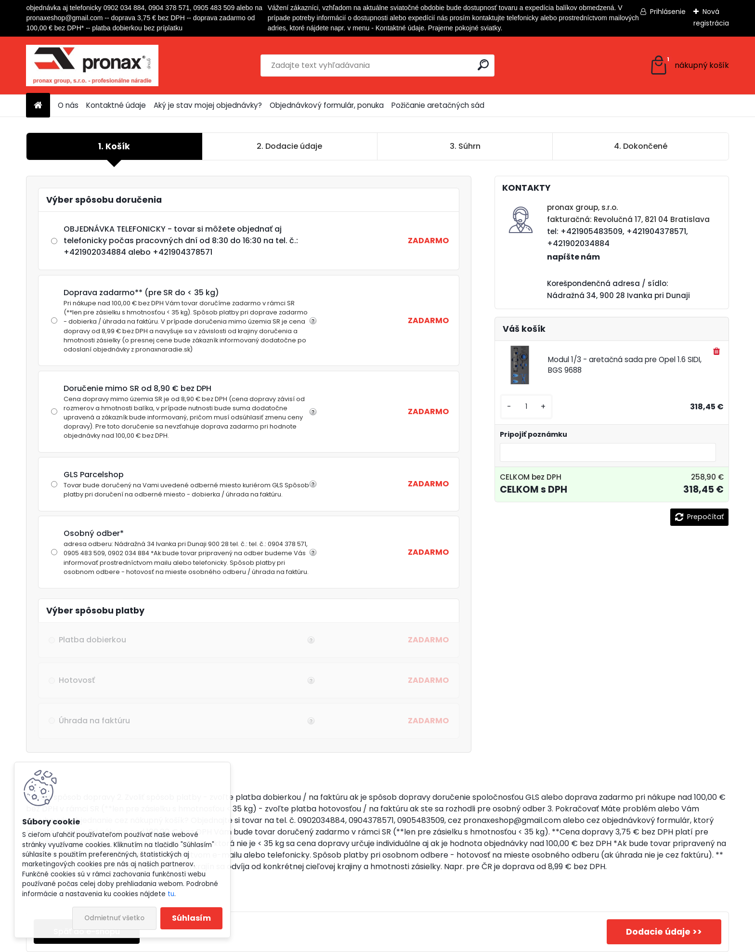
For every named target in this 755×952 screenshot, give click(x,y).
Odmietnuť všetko (114, 918)
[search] (483, 64)
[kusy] (526, 406)
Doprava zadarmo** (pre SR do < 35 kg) (187, 320)
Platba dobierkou (185, 640)
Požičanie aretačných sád (437, 105)
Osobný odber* (187, 552)
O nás (68, 105)
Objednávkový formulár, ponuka (327, 105)
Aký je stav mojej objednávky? (208, 105)
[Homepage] (38, 106)
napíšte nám (573, 256)
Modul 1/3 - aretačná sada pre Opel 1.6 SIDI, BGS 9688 (625, 365)
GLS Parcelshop (187, 484)
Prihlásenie (668, 11)
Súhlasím (191, 918)
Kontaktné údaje (116, 105)
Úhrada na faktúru (185, 721)
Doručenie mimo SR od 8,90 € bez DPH (187, 412)
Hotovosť (185, 680)
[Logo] (92, 65)
